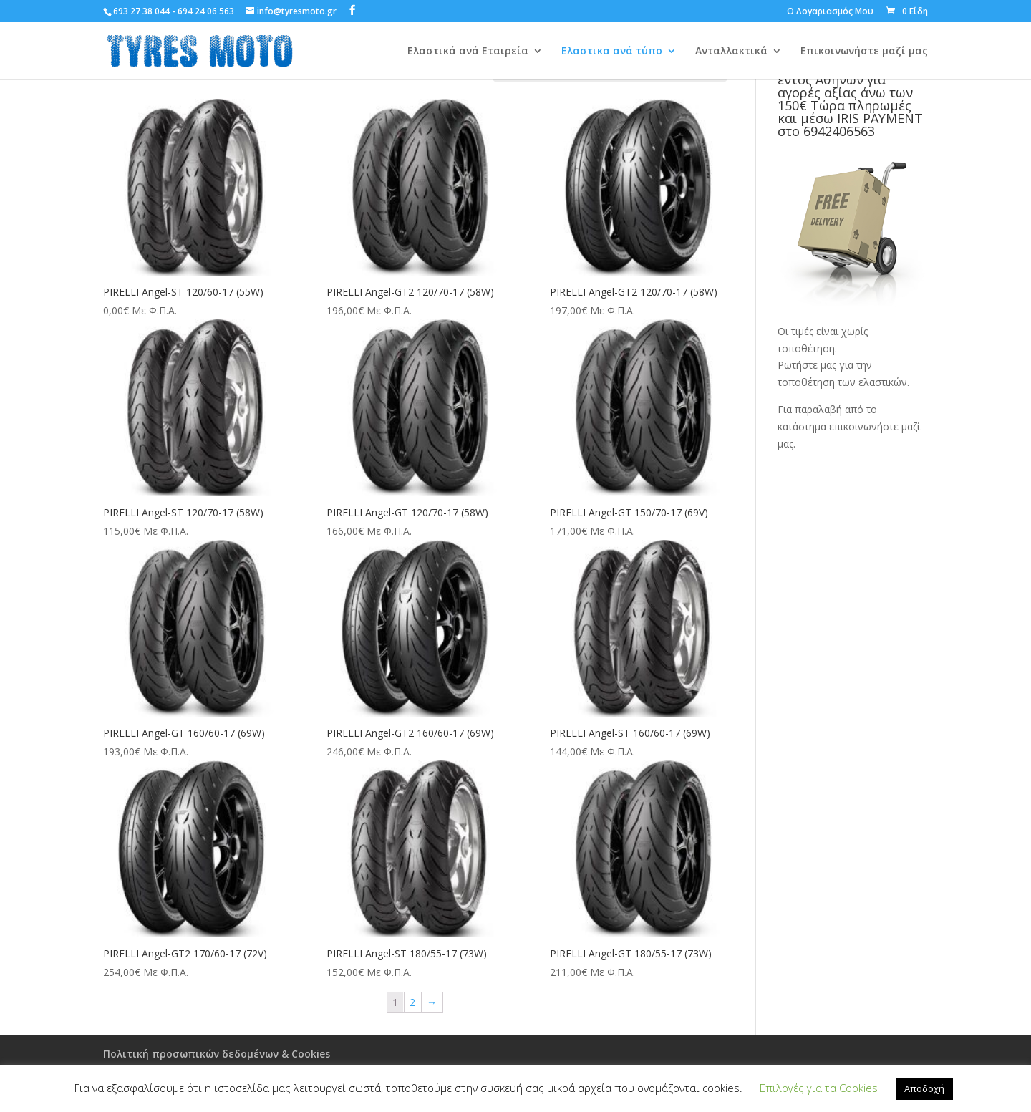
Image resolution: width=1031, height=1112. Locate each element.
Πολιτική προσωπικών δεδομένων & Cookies (216, 1053)
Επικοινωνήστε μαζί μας (864, 51)
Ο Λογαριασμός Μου (830, 12)
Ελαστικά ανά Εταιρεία (467, 51)
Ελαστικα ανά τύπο (611, 51)
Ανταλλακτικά (731, 51)
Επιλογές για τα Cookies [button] (819, 1087)
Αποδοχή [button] (924, 1088)
